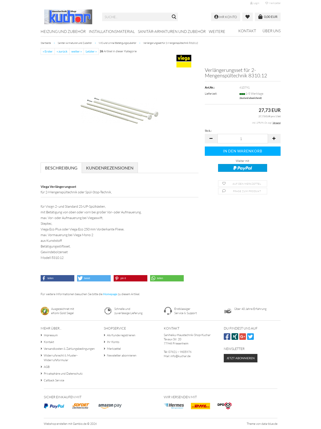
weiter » (76, 51)
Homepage (110, 294)
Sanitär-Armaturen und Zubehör (172, 31)
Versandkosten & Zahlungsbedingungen (69, 348)
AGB (47, 366)
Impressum (51, 335)
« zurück (62, 51)
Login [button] (254, 3)
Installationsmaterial (112, 31)
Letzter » (91, 51)
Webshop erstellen (56, 423)
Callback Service (54, 380)
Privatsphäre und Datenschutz (63, 373)
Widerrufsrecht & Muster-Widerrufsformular (61, 358)
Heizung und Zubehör (63, 31)
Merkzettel (273, 3)
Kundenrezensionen (109, 167)
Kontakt (247, 30)
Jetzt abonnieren (240, 358)
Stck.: (208, 130)
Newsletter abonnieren (121, 355)
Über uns (271, 30)
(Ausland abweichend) (251, 98)
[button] (211, 138)
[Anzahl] (242, 138)
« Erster (48, 51)
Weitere (217, 31)
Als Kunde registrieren (121, 335)
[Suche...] (174, 17)
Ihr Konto (113, 342)
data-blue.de (269, 423)
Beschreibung (61, 167)
